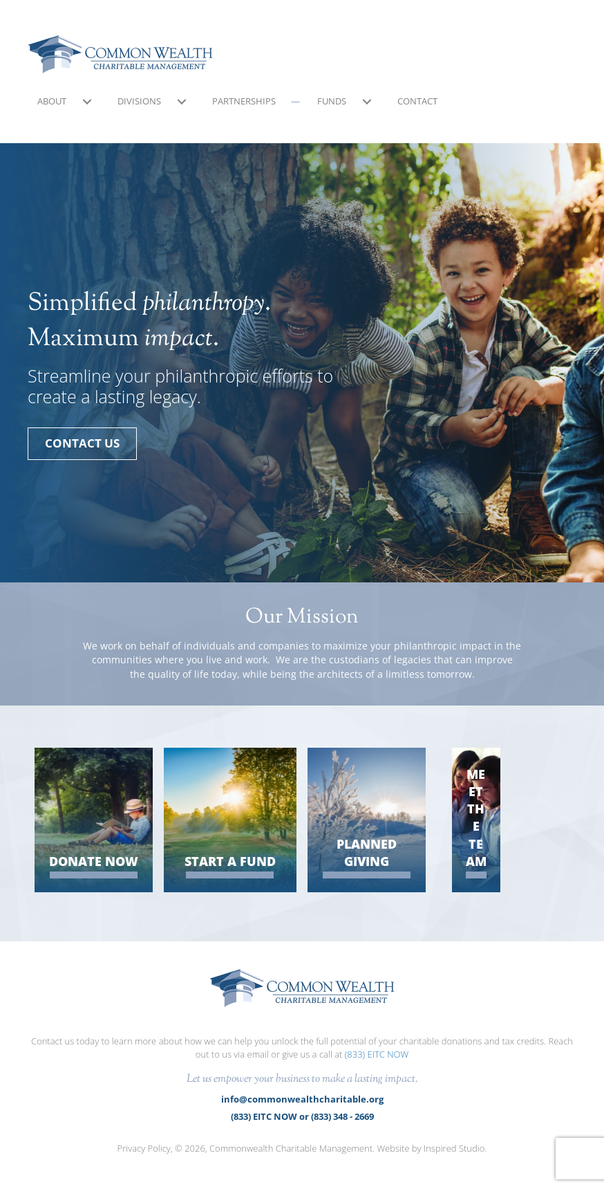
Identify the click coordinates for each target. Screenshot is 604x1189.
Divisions (139, 101)
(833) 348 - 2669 (342, 1116)
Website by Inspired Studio (430, 1148)
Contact (417, 101)
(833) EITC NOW (376, 1054)
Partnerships (244, 101)
